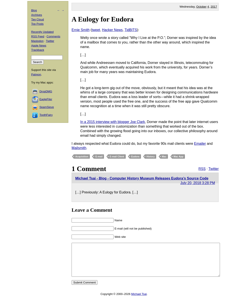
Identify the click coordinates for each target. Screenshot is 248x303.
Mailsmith (79, 148)
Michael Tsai (139, 300)
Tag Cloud (37, 19)
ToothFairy (46, 115)
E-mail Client (117, 156)
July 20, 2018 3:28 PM (197, 183)
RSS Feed (37, 36)
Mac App (178, 156)
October (201, 6)
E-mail (98, 156)
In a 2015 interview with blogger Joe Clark (112, 122)
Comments (53, 36)
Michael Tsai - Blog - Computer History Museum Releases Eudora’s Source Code (141, 178)
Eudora (135, 156)
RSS (202, 169)
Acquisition (81, 156)
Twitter (213, 169)
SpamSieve (46, 107)
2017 (214, 6)
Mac (164, 156)
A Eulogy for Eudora (103, 19)
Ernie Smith (81, 30)
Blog (34, 10)
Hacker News (112, 30)
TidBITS (130, 30)
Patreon (36, 74)
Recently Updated (42, 31)
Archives (36, 15)
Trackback (37, 50)
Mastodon (37, 41)
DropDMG (45, 91)
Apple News (38, 45)
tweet (96, 30)
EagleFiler (45, 99)
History (150, 156)
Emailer (200, 143)
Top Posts (37, 23)
